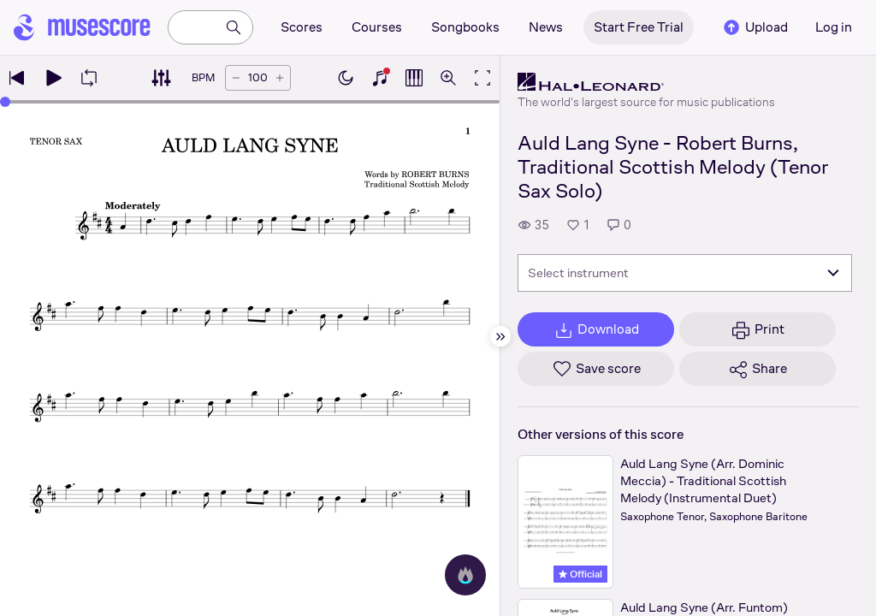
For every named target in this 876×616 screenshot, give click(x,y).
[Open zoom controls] (448, 78)
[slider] (5, 102)
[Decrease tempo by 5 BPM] (236, 78)
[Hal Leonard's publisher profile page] (646, 82)
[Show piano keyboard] (380, 78)
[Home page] (82, 27)
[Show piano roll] (414, 78)
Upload (754, 27)
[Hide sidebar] (500, 336)
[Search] (233, 27)
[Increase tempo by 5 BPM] (279, 78)
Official (580, 574)
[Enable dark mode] (345, 78)
